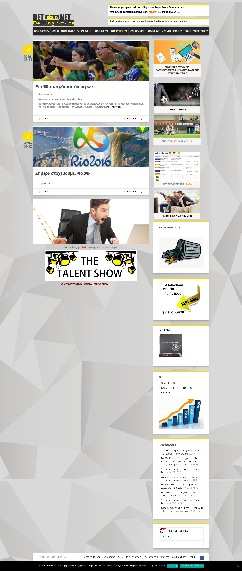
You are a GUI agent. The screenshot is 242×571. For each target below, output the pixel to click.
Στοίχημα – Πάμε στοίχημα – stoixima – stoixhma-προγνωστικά (163, 557)
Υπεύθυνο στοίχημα (200, 31)
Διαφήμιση (166, 31)
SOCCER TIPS (168, 383)
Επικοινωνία (177, 31)
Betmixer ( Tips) (101, 31)
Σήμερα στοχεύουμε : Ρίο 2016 (58, 183)
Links (127, 557)
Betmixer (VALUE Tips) (138, 31)
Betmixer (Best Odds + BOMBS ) (65, 31)
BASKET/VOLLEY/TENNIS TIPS (176, 388)
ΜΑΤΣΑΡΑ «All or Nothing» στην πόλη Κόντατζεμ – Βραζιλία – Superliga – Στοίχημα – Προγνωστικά (179, 461)
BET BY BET (167, 392)
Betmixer (45, 123)
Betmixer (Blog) (154, 31)
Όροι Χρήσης (108, 557)
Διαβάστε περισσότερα (192, 566)
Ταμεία (120, 557)
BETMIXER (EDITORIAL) (41, 31)
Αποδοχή (173, 566)
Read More (43, 193)
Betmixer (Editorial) (132, 123)
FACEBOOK (187, 31)
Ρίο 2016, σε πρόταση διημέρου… (61, 91)
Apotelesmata (166, 536)
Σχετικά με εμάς (92, 557)
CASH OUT (87, 31)
